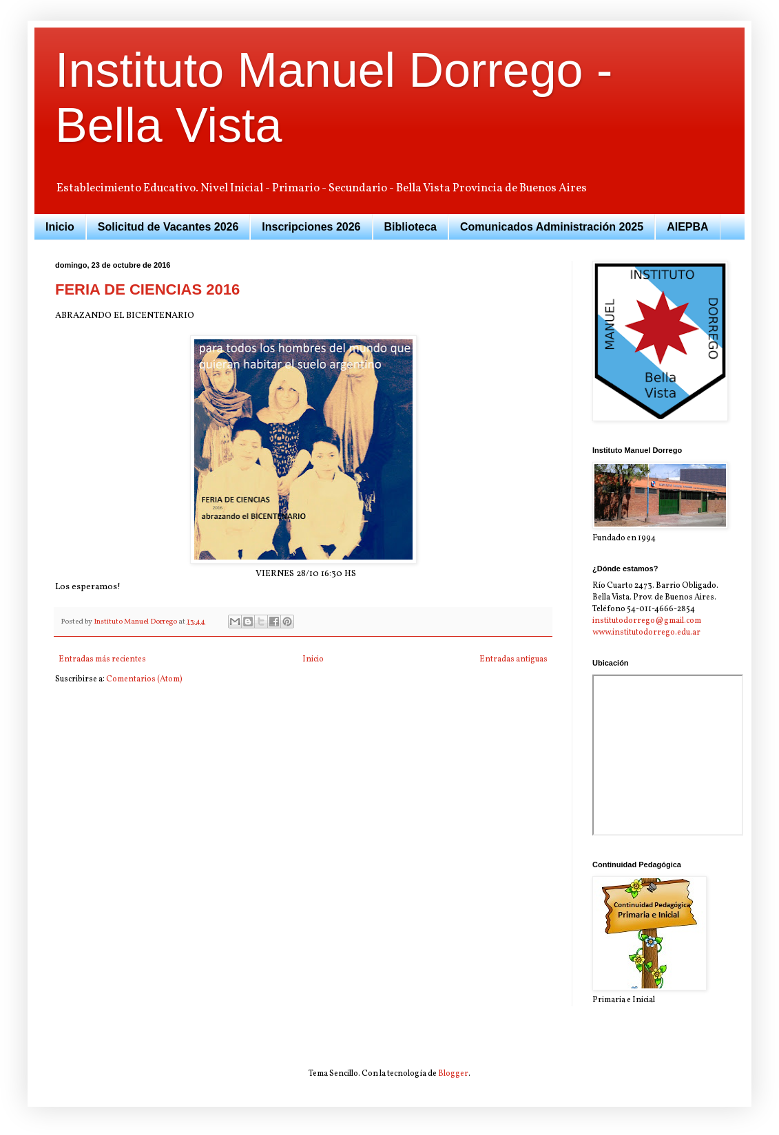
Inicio (59, 227)
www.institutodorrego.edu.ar (646, 632)
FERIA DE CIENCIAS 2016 (147, 289)
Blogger (453, 1073)
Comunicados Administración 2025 (551, 227)
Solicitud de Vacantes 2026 (168, 227)
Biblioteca (410, 227)
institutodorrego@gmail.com (646, 620)
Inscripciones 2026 (311, 227)
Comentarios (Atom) (144, 679)
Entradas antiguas (513, 659)
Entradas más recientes (102, 659)
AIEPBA (687, 227)
